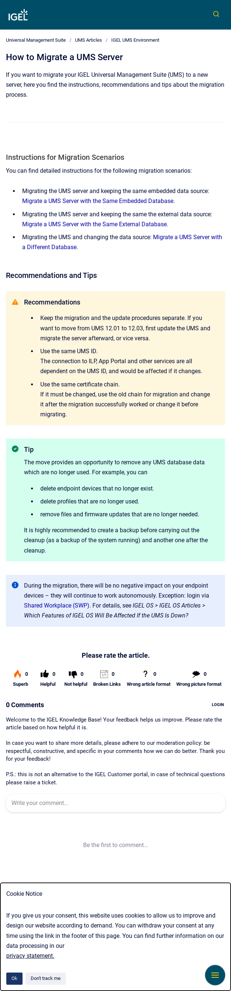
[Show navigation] (215, 975)
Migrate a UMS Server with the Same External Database (94, 224)
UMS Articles (88, 40)
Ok (14, 978)
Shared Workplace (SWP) (56, 605)
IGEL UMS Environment (135, 40)
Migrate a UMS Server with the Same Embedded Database (97, 200)
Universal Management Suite (36, 40)
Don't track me (46, 978)
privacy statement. (30, 955)
